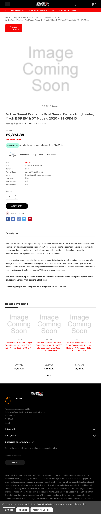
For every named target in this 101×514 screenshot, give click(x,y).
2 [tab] (50, 375)
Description (12, 233)
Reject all (23, 509)
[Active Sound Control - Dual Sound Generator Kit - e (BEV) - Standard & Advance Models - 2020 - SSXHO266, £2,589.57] (49, 324)
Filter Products (14, 28)
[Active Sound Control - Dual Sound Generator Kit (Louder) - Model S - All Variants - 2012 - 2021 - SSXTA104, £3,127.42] (79, 324)
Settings (9, 509)
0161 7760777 (23, 402)
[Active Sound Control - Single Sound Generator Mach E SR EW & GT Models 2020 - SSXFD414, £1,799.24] (19, 324)
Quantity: (9, 191)
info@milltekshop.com (20, 423)
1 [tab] (48, 375)
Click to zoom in (50, 106)
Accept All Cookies (41, 509)
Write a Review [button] (40, 124)
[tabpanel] (19, 341)
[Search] (74, 4)
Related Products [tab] (16, 303)
